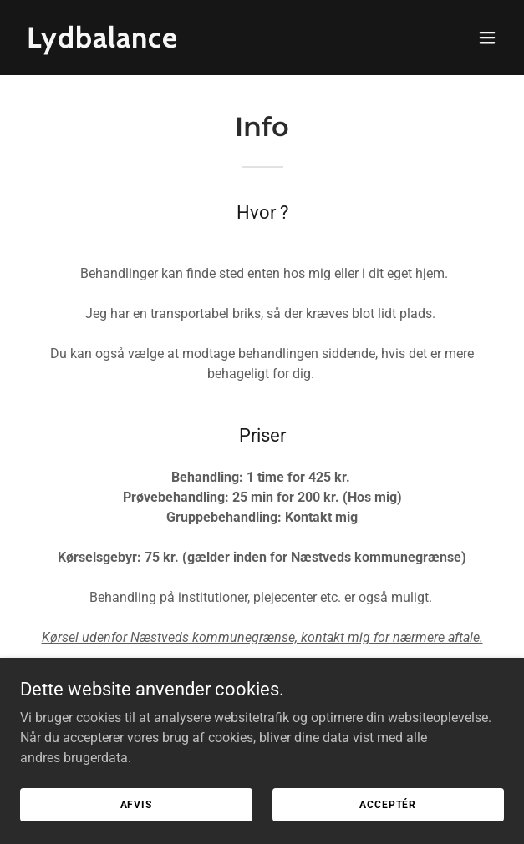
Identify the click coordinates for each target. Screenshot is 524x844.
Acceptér (387, 804)
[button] (487, 37)
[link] (189, 43)
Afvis (136, 804)
